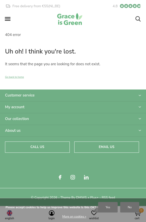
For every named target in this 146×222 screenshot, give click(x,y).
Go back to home (14, 77)
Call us (37, 147)
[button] (7, 19)
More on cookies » (74, 216)
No (130, 207)
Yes (108, 207)
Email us (106, 147)
